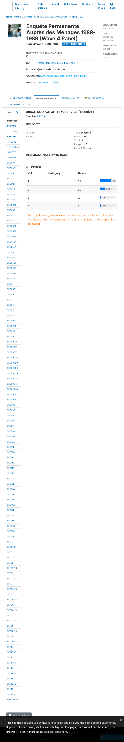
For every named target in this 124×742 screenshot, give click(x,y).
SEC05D (11, 257)
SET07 (10, 615)
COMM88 (11, 126)
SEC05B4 (11, 241)
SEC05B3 (11, 236)
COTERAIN (12, 131)
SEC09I (10, 426)
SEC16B (11, 536)
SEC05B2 (11, 231)
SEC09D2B (12, 362)
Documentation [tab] (70, 98)
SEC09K (11, 436)
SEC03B (11, 210)
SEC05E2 (11, 268)
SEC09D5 (11, 399)
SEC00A (11, 162)
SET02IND (12, 568)
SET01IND (11, 557)
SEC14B (11, 510)
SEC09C (11, 336)
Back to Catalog (19, 715)
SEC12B (11, 483)
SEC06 (10, 305)
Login (113, 6)
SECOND (11, 547)
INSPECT (11, 152)
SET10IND (11, 652)
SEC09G (11, 415)
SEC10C (11, 452)
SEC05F (11, 283)
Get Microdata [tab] (94, 97)
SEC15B (11, 520)
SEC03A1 (11, 199)
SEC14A (11, 505)
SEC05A (11, 220)
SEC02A (11, 189)
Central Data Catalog (24, 17)
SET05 (10, 594)
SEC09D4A (12, 384)
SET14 (10, 689)
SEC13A (11, 489)
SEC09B (11, 331)
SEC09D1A (12, 341)
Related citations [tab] (20, 104)
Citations (87, 4)
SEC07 (10, 310)
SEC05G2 (12, 294)
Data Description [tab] (46, 98)
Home (9, 17)
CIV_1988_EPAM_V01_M (56, 17)
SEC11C (10, 468)
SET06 (10, 604)
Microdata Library (21, 6)
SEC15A (11, 515)
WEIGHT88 (12, 699)
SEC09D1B (12, 347)
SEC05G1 (11, 289)
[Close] (121, 719)
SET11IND (11, 662)
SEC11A (10, 457)
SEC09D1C (12, 352)
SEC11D (10, 473)
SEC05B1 (11, 226)
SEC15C (11, 526)
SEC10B (11, 447)
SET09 (10, 636)
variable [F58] (76, 17)
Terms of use (101, 6)
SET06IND (12, 610)
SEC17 (10, 541)
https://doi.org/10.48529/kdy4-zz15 (56, 62)
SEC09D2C (12, 368)
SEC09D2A (12, 357)
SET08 (10, 626)
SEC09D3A (12, 373)
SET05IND (12, 599)
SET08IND (12, 631)
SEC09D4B (12, 389)
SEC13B (11, 494)
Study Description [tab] (20, 98)
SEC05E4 (11, 278)
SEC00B (11, 168)
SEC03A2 (11, 205)
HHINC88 (11, 141)
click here (61, 731)
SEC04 (10, 215)
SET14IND (11, 694)
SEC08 (10, 315)
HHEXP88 (11, 136)
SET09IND (12, 641)
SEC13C (11, 499)
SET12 (10, 668)
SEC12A (11, 478)
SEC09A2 (11, 326)
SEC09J (11, 431)
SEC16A (11, 531)
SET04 (10, 583)
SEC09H (11, 420)
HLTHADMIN (13, 147)
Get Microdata (74, 44)
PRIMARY (11, 157)
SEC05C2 (12, 252)
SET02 (10, 562)
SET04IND (12, 589)
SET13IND (11, 683)
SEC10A (11, 441)
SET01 (10, 552)
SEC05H (11, 299)
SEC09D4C (12, 394)
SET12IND (11, 673)
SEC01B (11, 183)
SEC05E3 (11, 273)
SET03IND (12, 578)
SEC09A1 (11, 320)
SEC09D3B (12, 378)
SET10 (10, 647)
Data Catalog (42, 6)
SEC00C (11, 173)
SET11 (10, 657)
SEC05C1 (11, 247)
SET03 (10, 573)
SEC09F (11, 410)
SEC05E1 (11, 263)
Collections (70, 4)
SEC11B (10, 462)
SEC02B (11, 194)
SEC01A (11, 178)
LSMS (40, 17)
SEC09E (11, 404)
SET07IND (12, 620)
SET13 (10, 678)
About (55, 4)
